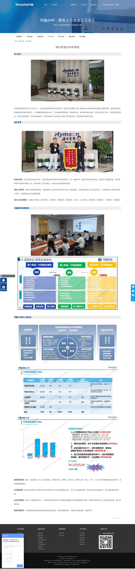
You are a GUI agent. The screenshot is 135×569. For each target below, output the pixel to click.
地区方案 (72, 36)
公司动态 (61, 533)
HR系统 (31, 190)
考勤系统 (79, 561)
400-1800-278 (133, 286)
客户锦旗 (82, 36)
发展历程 (82, 535)
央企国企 (40, 547)
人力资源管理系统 (57, 561)
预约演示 (94, 5)
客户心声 (61, 36)
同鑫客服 (133, 291)
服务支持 (82, 537)
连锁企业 (40, 535)
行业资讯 (61, 535)
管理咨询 (19, 36)
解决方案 (64, 5)
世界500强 (41, 549)
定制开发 (40, 36)
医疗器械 (40, 542)
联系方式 (104, 529)
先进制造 (40, 537)
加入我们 (82, 542)
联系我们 (82, 540)
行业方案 (30, 36)
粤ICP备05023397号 (59, 565)
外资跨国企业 (42, 540)
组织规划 (19, 533)
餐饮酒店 (40, 533)
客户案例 (51, 36)
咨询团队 (82, 544)
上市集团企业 (42, 544)
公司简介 (82, 533)
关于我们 (84, 5)
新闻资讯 (74, 5)
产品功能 (54, 5)
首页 (45, 5)
